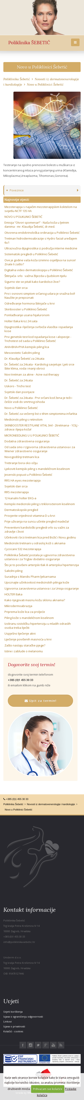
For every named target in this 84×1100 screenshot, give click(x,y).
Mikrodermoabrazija (18, 606)
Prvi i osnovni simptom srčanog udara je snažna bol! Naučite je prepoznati (39, 296)
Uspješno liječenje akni (20, 633)
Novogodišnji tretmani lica (21, 457)
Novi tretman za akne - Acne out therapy (31, 374)
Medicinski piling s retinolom (23, 419)
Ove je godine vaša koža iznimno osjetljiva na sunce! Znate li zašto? (40, 262)
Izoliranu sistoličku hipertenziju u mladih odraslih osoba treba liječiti (37, 626)
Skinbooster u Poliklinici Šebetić (25, 309)
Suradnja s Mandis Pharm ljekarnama (30, 577)
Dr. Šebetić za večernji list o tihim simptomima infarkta (40, 414)
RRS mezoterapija (16, 492)
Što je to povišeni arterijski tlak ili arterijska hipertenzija (41, 565)
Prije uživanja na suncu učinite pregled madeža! (36, 521)
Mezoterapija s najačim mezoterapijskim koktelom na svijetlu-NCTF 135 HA (40, 209)
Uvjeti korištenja (13, 1011)
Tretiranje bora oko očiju (21, 463)
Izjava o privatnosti (14, 1026)
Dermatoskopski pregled (21, 510)
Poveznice (15, 190)
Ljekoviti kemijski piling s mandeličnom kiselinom (37, 469)
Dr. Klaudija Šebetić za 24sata (24, 359)
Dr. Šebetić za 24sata (18, 380)
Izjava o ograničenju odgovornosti (23, 1016)
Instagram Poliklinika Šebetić (30, 1045)
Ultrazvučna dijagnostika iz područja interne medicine (40, 248)
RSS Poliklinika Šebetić (61, 1045)
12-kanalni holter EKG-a (20, 498)
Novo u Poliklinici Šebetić (42, 67)
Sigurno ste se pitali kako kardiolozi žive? (32, 282)
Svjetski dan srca (16, 288)
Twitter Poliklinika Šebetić (38, 1045)
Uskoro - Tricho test (17, 386)
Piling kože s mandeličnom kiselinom (29, 618)
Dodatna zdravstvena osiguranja (27, 441)
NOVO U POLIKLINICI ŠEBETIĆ (23, 217)
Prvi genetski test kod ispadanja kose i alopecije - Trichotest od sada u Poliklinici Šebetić (37, 339)
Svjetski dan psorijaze (19, 392)
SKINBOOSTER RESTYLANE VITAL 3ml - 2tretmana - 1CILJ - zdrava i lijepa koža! (41, 427)
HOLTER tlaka (13, 594)
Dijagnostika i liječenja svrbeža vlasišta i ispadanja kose (38, 329)
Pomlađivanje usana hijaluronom (27, 315)
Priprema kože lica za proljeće (24, 612)
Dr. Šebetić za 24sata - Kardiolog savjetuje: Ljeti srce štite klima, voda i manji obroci (39, 366)
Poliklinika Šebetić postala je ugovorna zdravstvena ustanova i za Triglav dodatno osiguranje (39, 557)
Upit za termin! (40, 700)
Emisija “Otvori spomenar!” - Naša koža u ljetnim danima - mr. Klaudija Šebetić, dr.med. (36, 224)
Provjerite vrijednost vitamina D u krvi (29, 516)
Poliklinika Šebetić (16, 79)
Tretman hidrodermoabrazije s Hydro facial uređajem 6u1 (41, 240)
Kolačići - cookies (13, 1031)
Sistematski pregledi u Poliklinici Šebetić (31, 254)
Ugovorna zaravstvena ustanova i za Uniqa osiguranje (41, 588)
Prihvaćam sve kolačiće (47, 1089)
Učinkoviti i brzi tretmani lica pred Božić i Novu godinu (40, 537)
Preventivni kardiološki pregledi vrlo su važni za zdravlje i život (36, 529)
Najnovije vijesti (16, 199)
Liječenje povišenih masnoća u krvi (28, 639)
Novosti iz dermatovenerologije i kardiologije (51, 804)
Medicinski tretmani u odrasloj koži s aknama (34, 543)
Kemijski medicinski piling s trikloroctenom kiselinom (39, 504)
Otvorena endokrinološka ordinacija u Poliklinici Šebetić (42, 233)
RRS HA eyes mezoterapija (22, 480)
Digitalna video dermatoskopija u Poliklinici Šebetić (38, 270)
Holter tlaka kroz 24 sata (20, 321)
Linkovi (7, 1021)
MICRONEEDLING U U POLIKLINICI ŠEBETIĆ (31, 435)
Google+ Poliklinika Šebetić (45, 1045)
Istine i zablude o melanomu (23, 651)
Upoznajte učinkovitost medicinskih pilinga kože (36, 582)
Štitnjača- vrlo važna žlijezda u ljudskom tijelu (35, 276)
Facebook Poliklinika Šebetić (22, 1045)
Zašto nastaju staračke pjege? (24, 645)
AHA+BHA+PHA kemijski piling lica (26, 347)
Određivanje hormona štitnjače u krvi (29, 303)
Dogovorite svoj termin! (31, 664)
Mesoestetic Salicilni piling (22, 353)
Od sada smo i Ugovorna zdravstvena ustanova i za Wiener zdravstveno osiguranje (39, 449)
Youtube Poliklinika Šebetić (53, 1045)
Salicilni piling (13, 571)
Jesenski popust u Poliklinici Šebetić (28, 475)
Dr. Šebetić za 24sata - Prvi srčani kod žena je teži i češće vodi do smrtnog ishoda (38, 400)
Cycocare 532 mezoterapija (22, 549)
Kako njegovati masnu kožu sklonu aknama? (34, 600)
